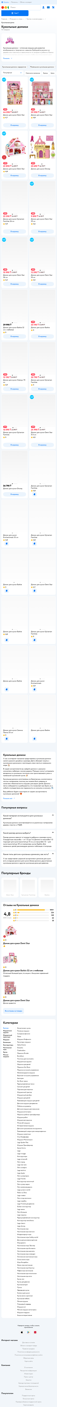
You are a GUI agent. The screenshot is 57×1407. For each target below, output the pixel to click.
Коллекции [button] (7, 1042)
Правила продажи (28, 1349)
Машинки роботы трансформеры (28, 1115)
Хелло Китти (21, 1148)
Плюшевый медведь (24, 1304)
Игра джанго (21, 1243)
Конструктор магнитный (25, 1181)
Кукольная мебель (23, 1299)
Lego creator (21, 1195)
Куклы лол (20, 1279)
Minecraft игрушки (23, 1123)
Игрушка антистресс (24, 1112)
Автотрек (20, 1078)
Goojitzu (20, 1048)
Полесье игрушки (23, 1031)
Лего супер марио (23, 1184)
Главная (4, 19)
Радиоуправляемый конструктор (28, 1218)
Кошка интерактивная (24, 1315)
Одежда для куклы (23, 1290)
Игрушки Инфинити (24, 1039)
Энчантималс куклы (24, 1028)
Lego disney (21, 1226)
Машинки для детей (24, 1064)
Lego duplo (21, 1173)
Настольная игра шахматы (26, 1251)
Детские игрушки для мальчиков (28, 1109)
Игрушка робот (22, 1117)
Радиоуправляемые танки (25, 1084)
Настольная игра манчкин (26, 1232)
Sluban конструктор (24, 1207)
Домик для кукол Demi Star (16, 943)
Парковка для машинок (25, 1089)
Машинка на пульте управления (28, 1070)
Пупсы (19, 1287)
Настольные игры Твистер (26, 1246)
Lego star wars (22, 1165)
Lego (18, 1151)
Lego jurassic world (23, 1190)
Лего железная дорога (24, 1187)
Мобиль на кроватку (24, 1106)
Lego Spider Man (22, 1142)
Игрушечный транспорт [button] (7, 1036)
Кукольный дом (22, 1285)
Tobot (19, 1036)
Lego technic (21, 1170)
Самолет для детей (23, 1087)
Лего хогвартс (22, 1167)
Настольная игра (22, 1229)
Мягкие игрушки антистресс (27, 1310)
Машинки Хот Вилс (23, 1067)
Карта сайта (29, 1361)
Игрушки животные (24, 1134)
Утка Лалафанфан (23, 1137)
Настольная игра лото (24, 1276)
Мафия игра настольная (25, 1271)
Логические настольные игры (27, 1257)
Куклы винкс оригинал (25, 1296)
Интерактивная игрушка (25, 1126)
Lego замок (21, 1209)
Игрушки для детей (23, 1098)
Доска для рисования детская (27, 1240)
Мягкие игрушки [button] (6, 1056)
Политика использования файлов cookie (28, 1355)
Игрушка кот (21, 1307)
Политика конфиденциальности (28, 1352)
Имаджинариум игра (24, 1234)
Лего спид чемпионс (24, 1198)
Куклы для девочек (23, 1282)
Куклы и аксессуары (34, 19)
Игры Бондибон (22, 1262)
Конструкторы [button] (8, 1045)
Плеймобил (21, 1050)
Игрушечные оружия (24, 1062)
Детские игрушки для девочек (27, 1103)
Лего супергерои (23, 1176)
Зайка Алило (21, 1045)
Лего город (21, 1162)
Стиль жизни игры (23, 1259)
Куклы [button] (5, 1052)
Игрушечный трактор (24, 1092)
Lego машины (21, 1215)
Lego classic (21, 1223)
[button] (14, 13)
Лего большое (22, 1212)
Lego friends (21, 1179)
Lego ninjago (21, 1154)
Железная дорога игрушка (26, 1073)
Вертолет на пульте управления (28, 1075)
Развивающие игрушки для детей (28, 1101)
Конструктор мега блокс (25, 1220)
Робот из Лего (22, 1193)
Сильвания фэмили (23, 1034)
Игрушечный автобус (24, 1095)
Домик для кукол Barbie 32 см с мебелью (23, 970)
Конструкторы (22, 1156)
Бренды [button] (6, 1028)
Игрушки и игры (16, 19)
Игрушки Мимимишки (25, 1140)
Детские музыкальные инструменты (29, 1128)
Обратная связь (28, 1358)
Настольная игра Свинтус (26, 1268)
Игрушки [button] (6, 1040)
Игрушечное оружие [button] (7, 1031)
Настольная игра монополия (27, 1273)
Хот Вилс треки (22, 1081)
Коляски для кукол (23, 1293)
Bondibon (20, 1056)
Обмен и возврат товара (28, 1346)
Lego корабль (21, 1201)
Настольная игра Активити (26, 1248)
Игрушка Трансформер (25, 1145)
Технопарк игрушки (24, 1042)
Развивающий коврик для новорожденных (31, 1131)
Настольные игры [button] (7, 1048)
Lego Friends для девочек (25, 1204)
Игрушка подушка (23, 1312)
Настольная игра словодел (26, 1254)
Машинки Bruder (23, 1053)
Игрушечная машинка (24, 1120)
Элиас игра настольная (24, 1265)
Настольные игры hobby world (27, 1237)
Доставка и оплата (28, 1342)
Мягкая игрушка (22, 1301)
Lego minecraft (22, 1159)
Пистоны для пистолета (25, 1059)
